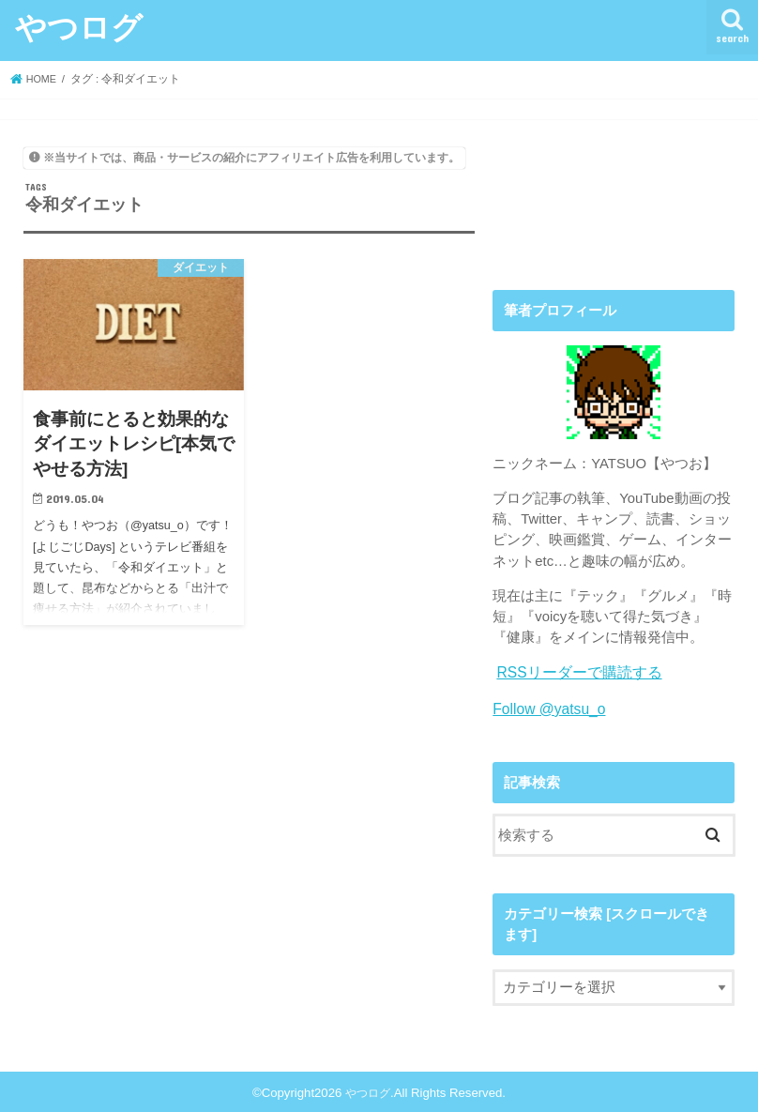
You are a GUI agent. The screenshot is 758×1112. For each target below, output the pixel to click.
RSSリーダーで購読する (574, 671)
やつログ (79, 26)
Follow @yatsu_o (546, 706)
